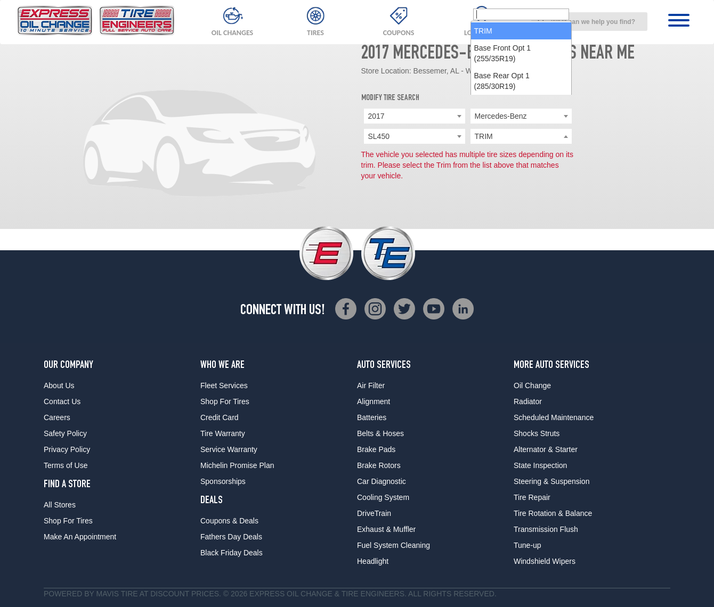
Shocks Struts (536, 433)
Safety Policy (65, 433)
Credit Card (219, 417)
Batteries (371, 417)
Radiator (528, 401)
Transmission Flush (546, 529)
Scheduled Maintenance (554, 417)
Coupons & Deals (229, 520)
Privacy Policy (67, 449)
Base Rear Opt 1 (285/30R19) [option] (502, 203)
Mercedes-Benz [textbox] (501, 116)
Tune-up (527, 545)
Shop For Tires (68, 520)
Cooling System (383, 497)
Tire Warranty (222, 433)
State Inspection (540, 465)
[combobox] (589, 21)
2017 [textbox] (376, 116)
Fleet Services (224, 385)
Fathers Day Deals (231, 536)
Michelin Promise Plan (237, 465)
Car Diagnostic (381, 481)
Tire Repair (532, 497)
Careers (57, 417)
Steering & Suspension (551, 481)
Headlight (372, 561)
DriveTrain (374, 513)
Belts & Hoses (380, 433)
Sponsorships (223, 481)
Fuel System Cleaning (393, 545)
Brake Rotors (379, 465)
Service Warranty (228, 449)
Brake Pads (376, 449)
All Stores (60, 505)
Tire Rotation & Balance (553, 513)
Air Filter (371, 385)
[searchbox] (521, 137)
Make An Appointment (80, 536)
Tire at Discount (155, 593)
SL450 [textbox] (379, 136)
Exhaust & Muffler (386, 529)
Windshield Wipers (544, 561)
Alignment (373, 401)
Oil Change (532, 385)
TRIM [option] (483, 153)
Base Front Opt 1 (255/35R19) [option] (502, 175)
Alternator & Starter (546, 449)
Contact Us (62, 401)
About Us (59, 385)
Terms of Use (65, 465)
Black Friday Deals (231, 552)
